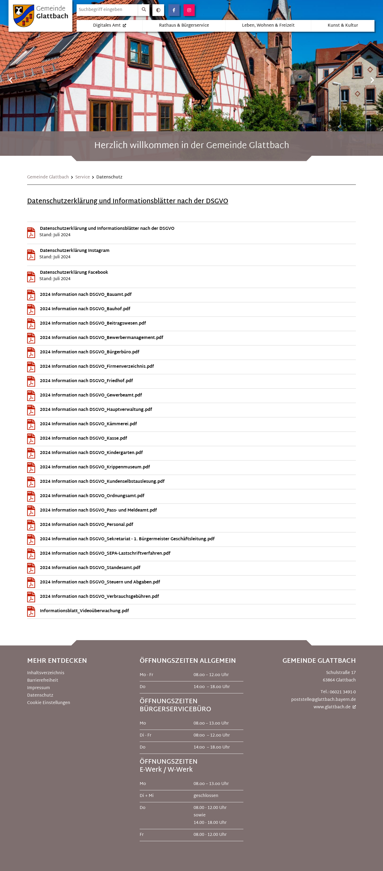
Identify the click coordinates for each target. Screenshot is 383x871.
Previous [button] (10, 80)
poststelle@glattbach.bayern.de (323, 700)
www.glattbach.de (332, 707)
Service (82, 177)
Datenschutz (40, 695)
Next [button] (372, 80)
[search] (107, 10)
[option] (191, 80)
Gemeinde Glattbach (48, 177)
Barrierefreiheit (42, 680)
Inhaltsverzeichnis (46, 673)
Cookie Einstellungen (48, 703)
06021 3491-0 (343, 692)
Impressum (38, 688)
